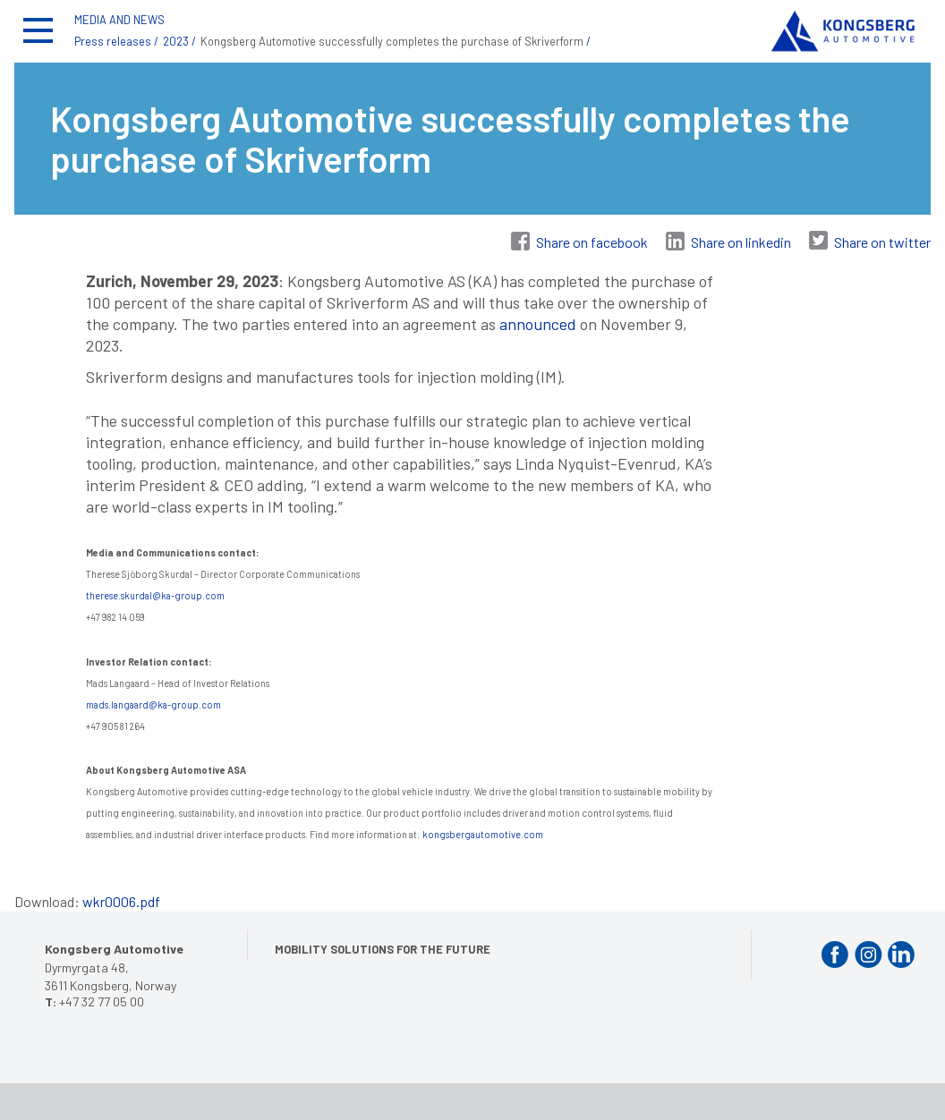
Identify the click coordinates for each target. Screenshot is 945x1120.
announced (537, 324)
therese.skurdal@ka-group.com (156, 595)
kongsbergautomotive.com (482, 834)
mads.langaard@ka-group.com (153, 704)
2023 (176, 41)
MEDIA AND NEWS (119, 20)
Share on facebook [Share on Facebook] (592, 241)
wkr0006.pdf (121, 901)
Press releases (112, 41)
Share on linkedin (741, 241)
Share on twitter (882, 241)
